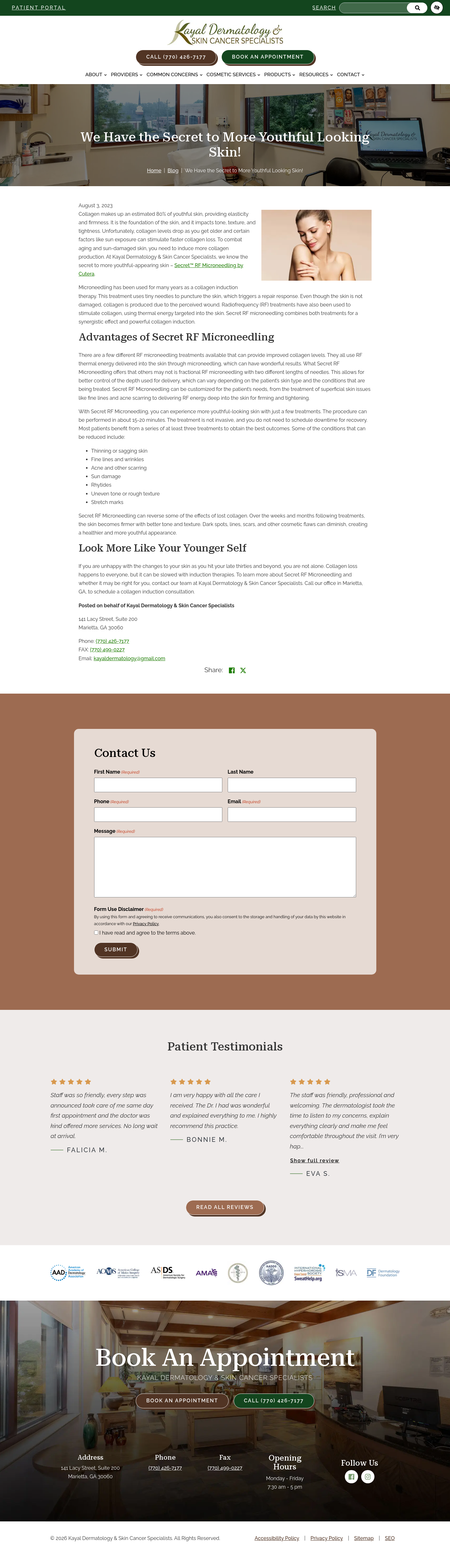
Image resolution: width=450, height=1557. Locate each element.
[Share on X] (243, 670)
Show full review (314, 1161)
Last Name (240, 772)
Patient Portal (39, 8)
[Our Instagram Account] (367, 1476)
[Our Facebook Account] (351, 1476)
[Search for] (383, 8)
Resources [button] (316, 74)
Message (114, 831)
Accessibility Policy (276, 1538)
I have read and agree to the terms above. (148, 933)
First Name (117, 772)
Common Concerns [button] (175, 74)
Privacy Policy (146, 923)
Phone (111, 802)
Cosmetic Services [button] (233, 74)
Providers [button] (127, 74)
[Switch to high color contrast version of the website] (436, 7)
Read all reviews (224, 1207)
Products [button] (279, 74)
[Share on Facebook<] (232, 670)
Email (244, 802)
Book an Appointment (268, 57)
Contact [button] (351, 74)
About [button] (96, 74)
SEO (390, 1538)
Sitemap (364, 1538)
